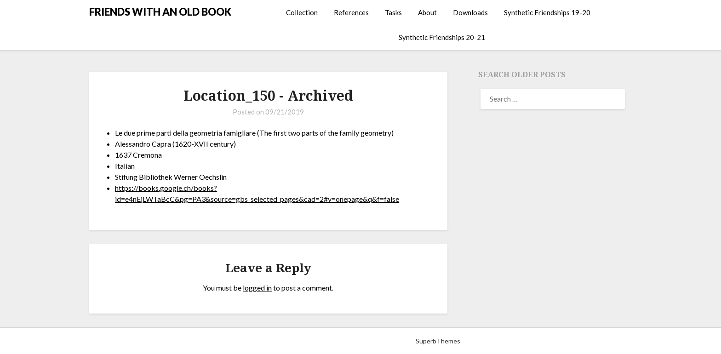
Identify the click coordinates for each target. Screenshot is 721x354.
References (351, 12)
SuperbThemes (438, 341)
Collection (302, 12)
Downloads (470, 12)
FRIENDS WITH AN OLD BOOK (160, 12)
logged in (257, 287)
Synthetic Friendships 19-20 (547, 12)
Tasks (393, 12)
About (427, 12)
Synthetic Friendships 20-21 (442, 37)
